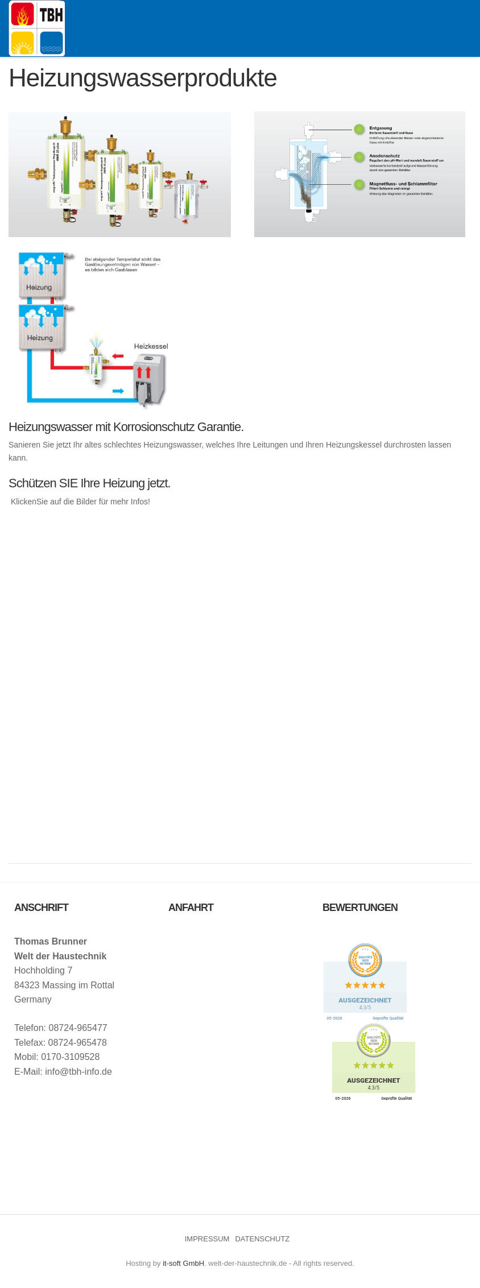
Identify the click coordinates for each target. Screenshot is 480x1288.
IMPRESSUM (207, 1239)
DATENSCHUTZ (262, 1239)
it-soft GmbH (183, 1263)
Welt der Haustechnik (37, 28)
